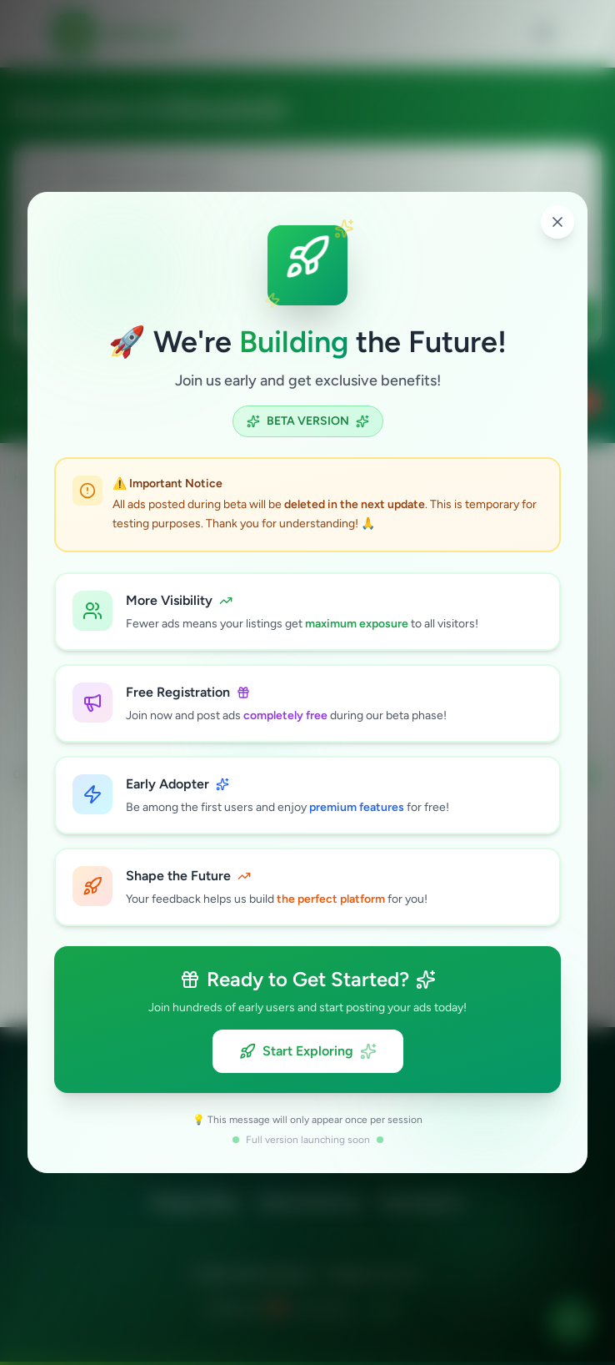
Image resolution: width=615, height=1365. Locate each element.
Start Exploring (308, 1051)
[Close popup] (557, 222)
